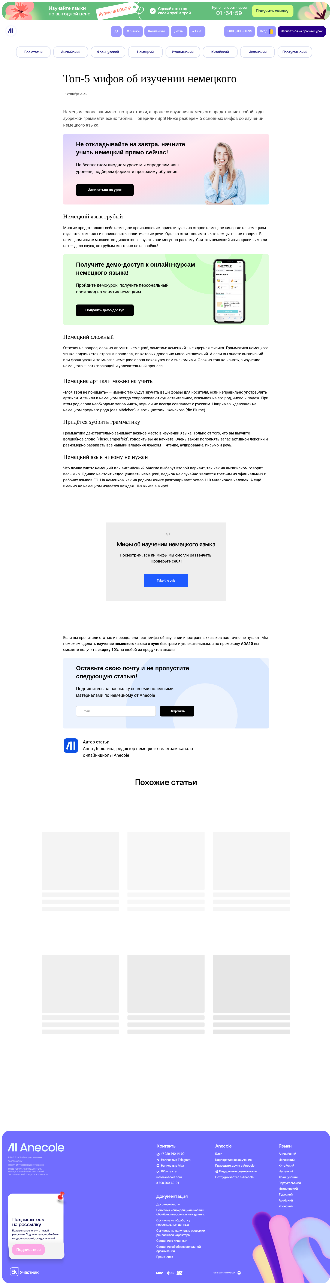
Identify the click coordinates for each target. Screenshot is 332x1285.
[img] (11, 31)
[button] (166, 11)
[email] (116, 711)
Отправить (177, 711)
